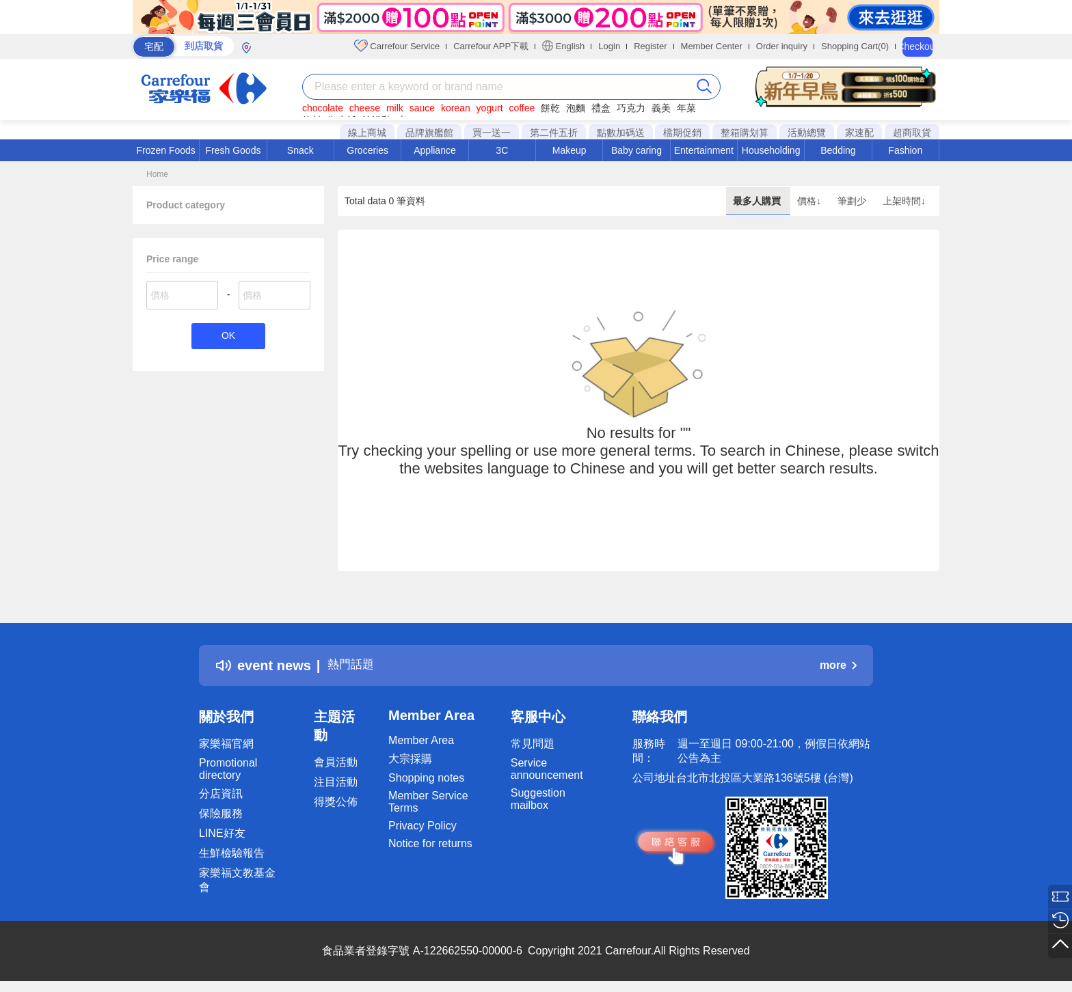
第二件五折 (554, 132)
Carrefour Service (397, 46)
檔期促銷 (682, 132)
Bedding (837, 150)
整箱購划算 (744, 132)
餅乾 (550, 107)
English (563, 45)
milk (394, 107)
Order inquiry (781, 46)
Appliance (435, 150)
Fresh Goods (233, 150)
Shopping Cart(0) (855, 46)
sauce (422, 107)
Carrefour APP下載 (490, 46)
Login (609, 46)
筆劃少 (853, 200)
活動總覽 (807, 132)
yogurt (490, 107)
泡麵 (575, 107)
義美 (661, 107)
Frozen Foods (165, 150)
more (838, 665)
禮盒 (601, 107)
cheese (364, 107)
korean (455, 107)
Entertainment (704, 150)
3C (502, 150)
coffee (522, 107)
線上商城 (367, 132)
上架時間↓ (904, 200)
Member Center (711, 46)
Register (650, 46)
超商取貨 (912, 132)
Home (157, 174)
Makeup (569, 150)
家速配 (859, 132)
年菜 (686, 107)
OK (228, 337)
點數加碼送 (621, 132)
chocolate (322, 107)
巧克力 (631, 107)
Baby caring (636, 150)
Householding (771, 150)
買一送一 (491, 132)
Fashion (905, 150)
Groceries (367, 150)
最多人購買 (758, 200)
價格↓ (810, 200)
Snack (300, 150)
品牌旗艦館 (429, 132)
